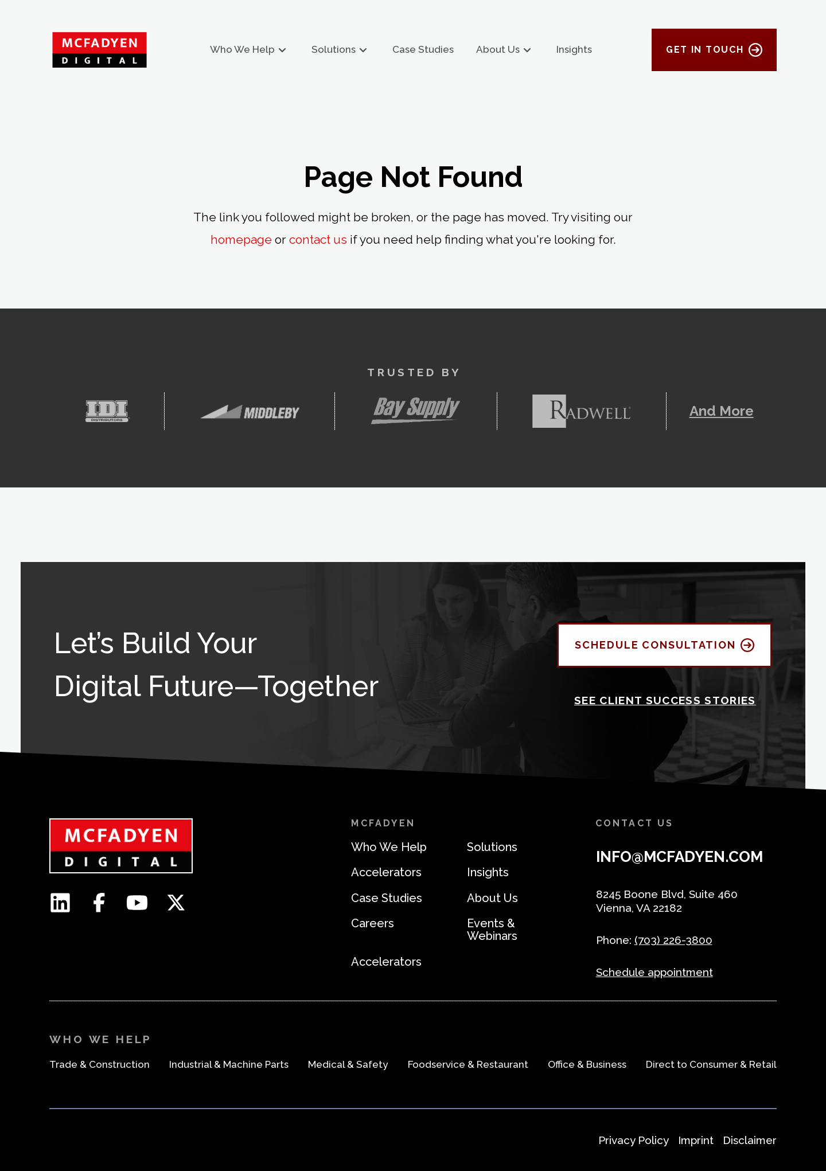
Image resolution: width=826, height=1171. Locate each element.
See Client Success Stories (665, 700)
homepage (241, 239)
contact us (318, 239)
